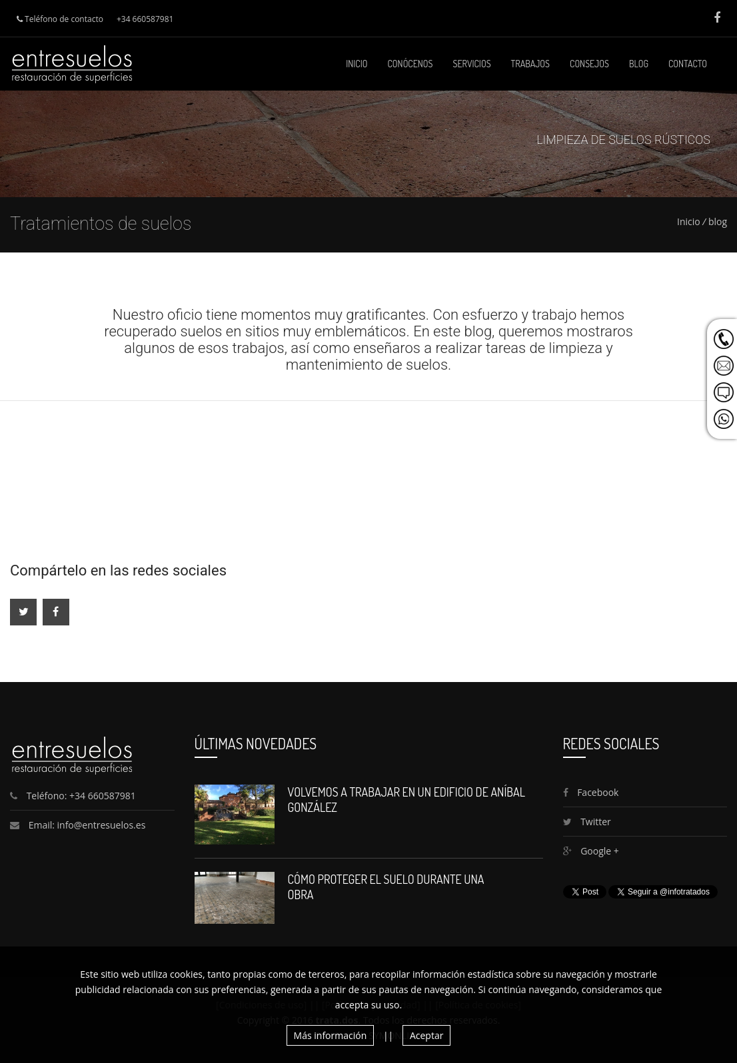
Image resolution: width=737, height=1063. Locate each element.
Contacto (687, 63)
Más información (330, 1035)
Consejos (589, 63)
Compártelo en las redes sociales (118, 570)
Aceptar (426, 1035)
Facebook (591, 792)
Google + (591, 851)
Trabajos (530, 63)
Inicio (356, 63)
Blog (638, 63)
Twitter (587, 821)
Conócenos (410, 63)
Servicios (472, 63)
